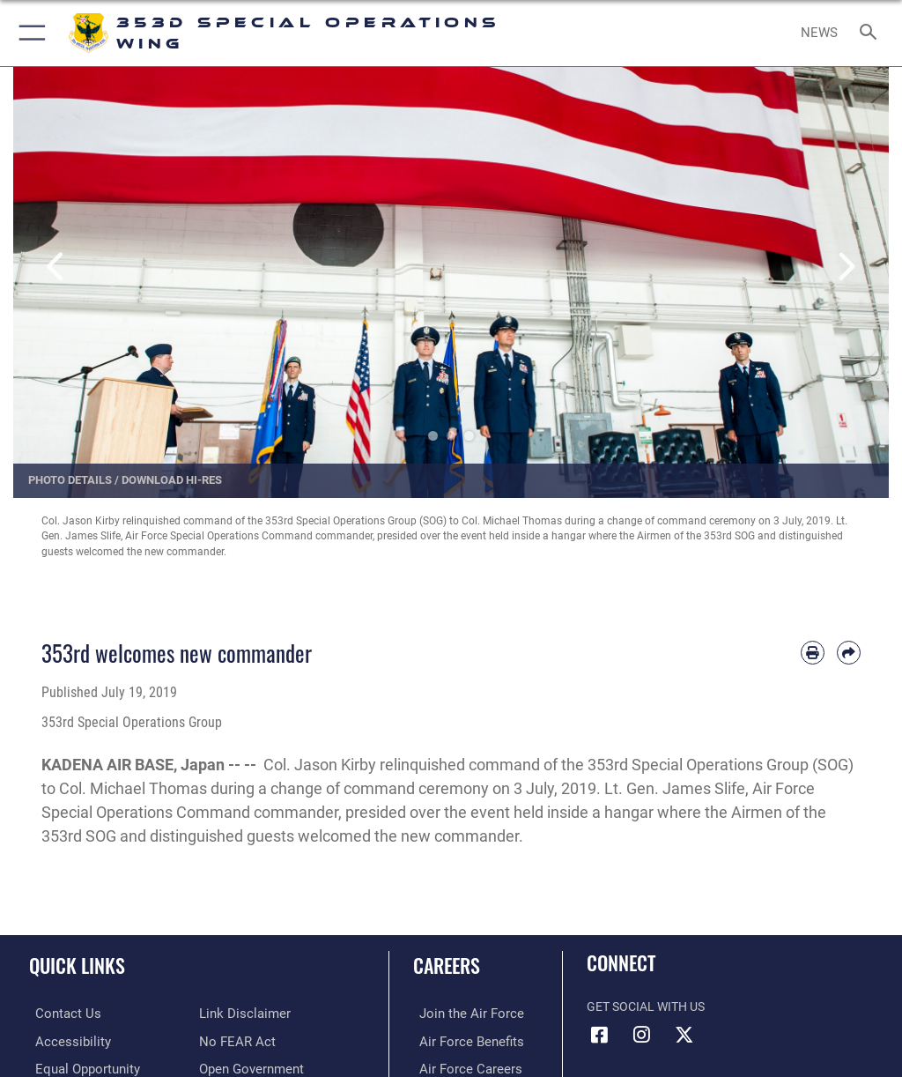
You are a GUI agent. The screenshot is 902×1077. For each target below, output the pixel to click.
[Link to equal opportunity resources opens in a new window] (79, 1066)
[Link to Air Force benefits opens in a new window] (461, 1040)
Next (845, 267)
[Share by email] (849, 653)
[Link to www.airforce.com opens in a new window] (460, 1013)
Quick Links (77, 965)
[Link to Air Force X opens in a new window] (684, 1034)
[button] (28, 33)
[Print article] (812, 653)
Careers (446, 965)
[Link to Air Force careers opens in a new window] (459, 1066)
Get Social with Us (646, 1006)
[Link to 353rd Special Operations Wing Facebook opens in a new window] (600, 1034)
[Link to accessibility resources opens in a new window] (62, 1040)
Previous (56, 267)
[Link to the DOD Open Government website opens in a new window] (249, 1066)
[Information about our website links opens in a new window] (240, 1013)
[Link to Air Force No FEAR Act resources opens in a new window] (234, 1040)
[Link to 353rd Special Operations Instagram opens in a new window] (642, 1034)
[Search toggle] (871, 33)
